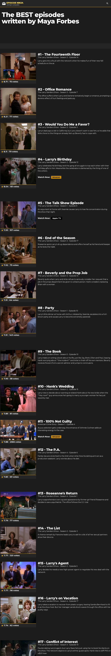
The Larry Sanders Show (48, 57)
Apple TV (56, 218)
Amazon (56, 177)
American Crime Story (47, 424)
